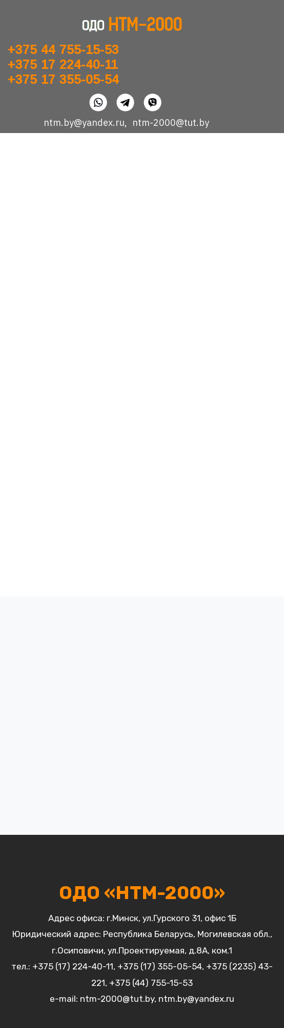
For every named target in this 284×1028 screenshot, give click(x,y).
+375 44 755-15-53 (63, 50)
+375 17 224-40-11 (63, 64)
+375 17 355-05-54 (63, 79)
